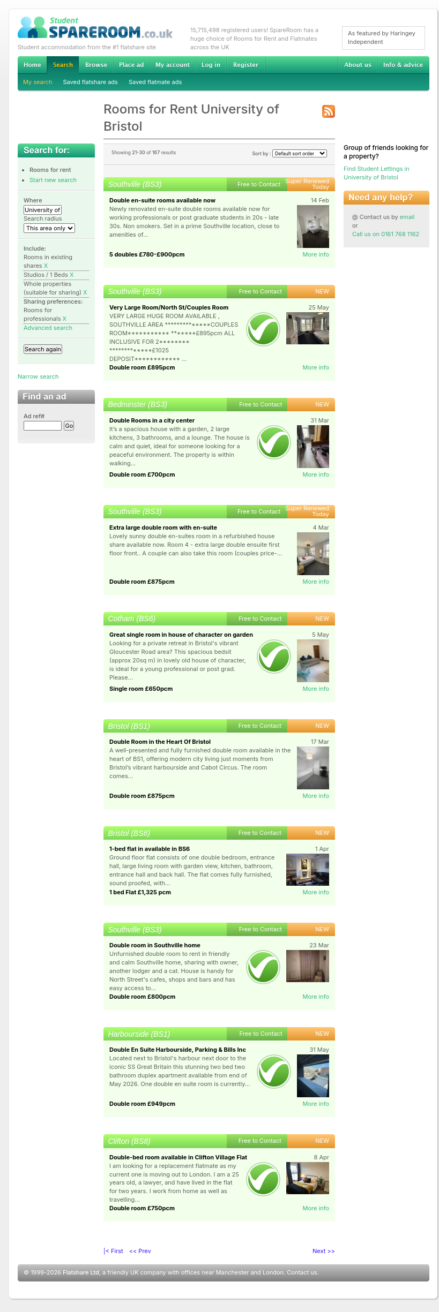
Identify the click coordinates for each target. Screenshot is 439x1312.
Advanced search (48, 327)
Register (245, 64)
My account (173, 64)
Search (63, 65)
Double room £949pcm (142, 1103)
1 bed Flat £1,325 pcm (140, 892)
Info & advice (403, 64)
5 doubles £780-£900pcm (147, 254)
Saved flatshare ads (90, 82)
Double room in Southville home (154, 945)
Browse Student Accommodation (96, 64)
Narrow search (38, 376)
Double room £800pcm (142, 996)
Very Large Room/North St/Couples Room (168, 307)
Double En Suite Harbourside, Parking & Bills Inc (177, 1049)
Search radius (43, 218)
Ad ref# (34, 416)
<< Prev (140, 1251)
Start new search (53, 180)
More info (315, 254)
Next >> (323, 1251)
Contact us (302, 1272)
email (407, 217)
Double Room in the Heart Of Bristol (160, 741)
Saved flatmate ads (155, 82)
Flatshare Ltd (81, 1272)
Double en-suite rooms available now (162, 200)
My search (38, 82)
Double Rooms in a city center (152, 420)
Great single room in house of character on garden (181, 634)
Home (32, 64)
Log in (211, 64)
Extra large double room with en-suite (163, 527)
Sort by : (289, 153)
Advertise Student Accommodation (131, 64)
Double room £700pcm (142, 474)
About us (357, 64)
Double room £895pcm (142, 367)
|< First (113, 1251)
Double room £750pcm (142, 1208)
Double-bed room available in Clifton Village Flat (178, 1157)
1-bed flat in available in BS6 (149, 849)
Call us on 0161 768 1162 (385, 234)
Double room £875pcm (142, 581)
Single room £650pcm (141, 688)
